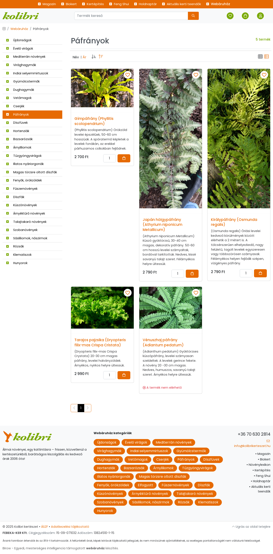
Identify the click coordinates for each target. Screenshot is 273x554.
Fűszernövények (22, 189)
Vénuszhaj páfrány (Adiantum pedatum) (163, 342)
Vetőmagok (19, 98)
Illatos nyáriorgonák (25, 164)
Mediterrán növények (25, 56)
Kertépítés (93, 4)
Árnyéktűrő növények (25, 213)
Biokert (69, 4)
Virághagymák (21, 65)
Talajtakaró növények (26, 222)
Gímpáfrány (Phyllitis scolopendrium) (93, 121)
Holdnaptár (145, 4)
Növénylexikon (258, 465)
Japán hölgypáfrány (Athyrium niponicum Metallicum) (162, 224)
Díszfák (15, 197)
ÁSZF (44, 527)
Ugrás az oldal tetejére (251, 527)
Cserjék (15, 106)
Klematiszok (19, 255)
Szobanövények (22, 230)
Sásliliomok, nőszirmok (26, 238)
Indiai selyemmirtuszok (27, 73)
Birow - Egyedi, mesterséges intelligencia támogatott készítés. (61, 548)
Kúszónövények (21, 205)
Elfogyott (145, 485)
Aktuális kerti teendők (181, 4)
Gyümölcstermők (23, 81)
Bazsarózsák (19, 139)
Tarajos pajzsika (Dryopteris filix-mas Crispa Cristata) (100, 342)
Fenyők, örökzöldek (24, 180)
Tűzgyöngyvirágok (24, 156)
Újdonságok (19, 40)
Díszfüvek (17, 122)
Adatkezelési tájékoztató (70, 527)
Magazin (47, 4)
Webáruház (218, 4)
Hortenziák (17, 131)
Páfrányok (17, 114)
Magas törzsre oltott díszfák (31, 172)
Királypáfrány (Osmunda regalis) (234, 222)
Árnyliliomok (18, 147)
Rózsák (15, 246)
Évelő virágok (19, 48)
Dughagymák (20, 90)
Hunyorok (17, 263)
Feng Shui (119, 4)
